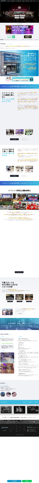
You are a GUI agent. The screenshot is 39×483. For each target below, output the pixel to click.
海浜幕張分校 (17, 429)
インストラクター (10, 431)
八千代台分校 (17, 427)
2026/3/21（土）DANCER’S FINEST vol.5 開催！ (12, 39)
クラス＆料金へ (14, 139)
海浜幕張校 (22, 15)
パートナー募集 (24, 431)
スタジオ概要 (24, 426)
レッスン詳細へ (10, 301)
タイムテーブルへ (24, 139)
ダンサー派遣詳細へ (19, 313)
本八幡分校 (17, 431)
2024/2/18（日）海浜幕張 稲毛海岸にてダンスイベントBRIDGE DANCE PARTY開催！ (32, 39)
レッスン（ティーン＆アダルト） (11, 427)
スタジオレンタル (20, 428)
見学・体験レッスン (35, 108)
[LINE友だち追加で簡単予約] (27, 481)
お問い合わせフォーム (4, 339)
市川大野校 (17, 15)
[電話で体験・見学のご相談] (14, 481)
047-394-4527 (15, 417)
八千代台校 (17, 17)
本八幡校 (22, 17)
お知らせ (20, 426)
